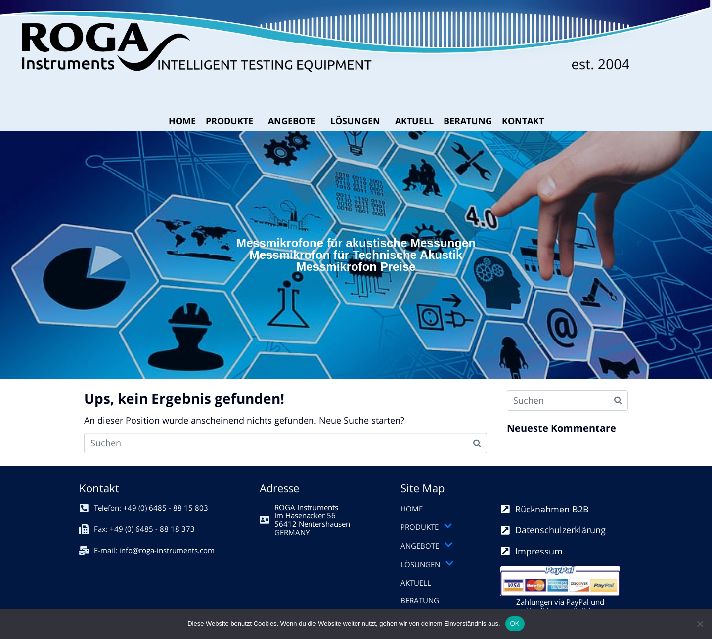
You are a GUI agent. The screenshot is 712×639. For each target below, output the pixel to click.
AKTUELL (414, 121)
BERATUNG (468, 121)
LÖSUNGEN (355, 121)
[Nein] (700, 624)
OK (515, 623)
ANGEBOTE (291, 121)
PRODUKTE (229, 121)
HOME (182, 121)
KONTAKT (523, 121)
